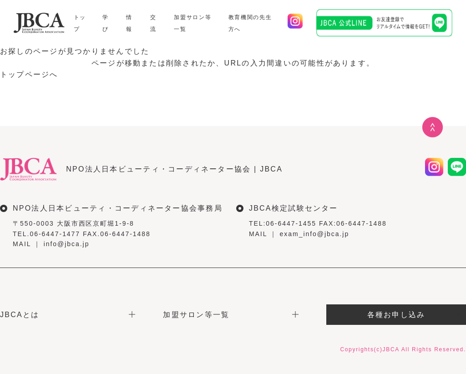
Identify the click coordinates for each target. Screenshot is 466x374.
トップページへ (29, 74)
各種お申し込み (396, 314)
